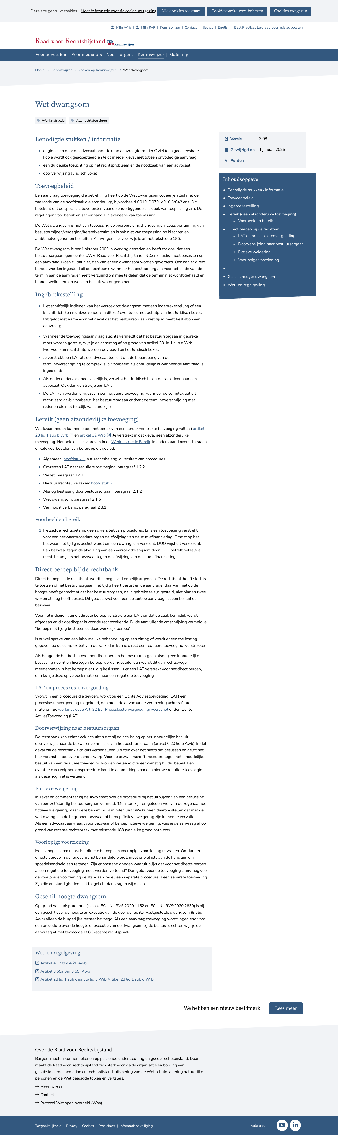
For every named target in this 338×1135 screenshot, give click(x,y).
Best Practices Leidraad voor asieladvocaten (268, 27)
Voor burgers (120, 54)
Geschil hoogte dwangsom (251, 276)
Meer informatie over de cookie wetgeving (118, 11)
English (224, 27)
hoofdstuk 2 (101, 483)
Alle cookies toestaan (181, 11)
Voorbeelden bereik (255, 220)
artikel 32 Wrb (95, 435)
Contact (191, 27)
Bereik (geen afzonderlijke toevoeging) (262, 214)
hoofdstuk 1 (74, 459)
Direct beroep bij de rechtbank (254, 229)
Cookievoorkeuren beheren (237, 11)
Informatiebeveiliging (136, 1125)
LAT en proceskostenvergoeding (267, 235)
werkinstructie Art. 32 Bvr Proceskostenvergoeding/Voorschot (113, 709)
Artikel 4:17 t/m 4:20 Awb (63, 963)
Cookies (88, 1125)
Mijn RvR (150, 27)
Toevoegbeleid (241, 198)
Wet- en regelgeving (246, 285)
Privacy (71, 1125)
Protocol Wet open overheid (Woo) (71, 1103)
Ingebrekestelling (243, 206)
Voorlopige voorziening (258, 260)
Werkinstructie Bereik (130, 442)
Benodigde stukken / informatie (256, 190)
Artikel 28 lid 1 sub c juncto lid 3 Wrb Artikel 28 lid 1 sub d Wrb (97, 979)
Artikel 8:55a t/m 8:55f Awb (65, 971)
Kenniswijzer (170, 27)
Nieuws (207, 27)
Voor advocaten (50, 54)
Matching (178, 54)
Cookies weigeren (290, 11)
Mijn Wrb (126, 27)
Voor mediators (86, 54)
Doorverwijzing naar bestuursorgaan (271, 244)
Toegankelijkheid (48, 1125)
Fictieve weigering (254, 252)
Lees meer (286, 1008)
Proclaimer (107, 1125)
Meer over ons (52, 1086)
